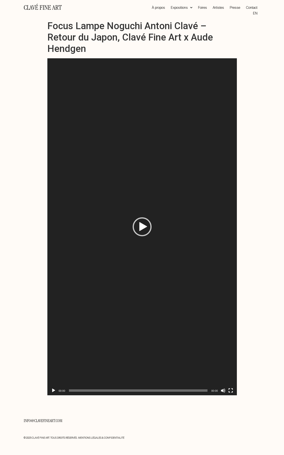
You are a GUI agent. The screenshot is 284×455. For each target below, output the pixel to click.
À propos (158, 7)
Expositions (181, 7)
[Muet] (223, 390)
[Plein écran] (230, 390)
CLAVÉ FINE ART (43, 8)
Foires (202, 7)
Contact (251, 7)
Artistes (218, 7)
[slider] (138, 390)
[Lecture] (53, 390)
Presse (235, 7)
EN (255, 13)
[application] (142, 226)
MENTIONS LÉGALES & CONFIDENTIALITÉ (101, 437)
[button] (142, 226)
